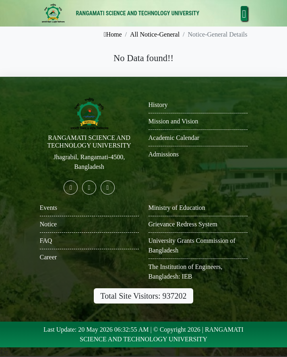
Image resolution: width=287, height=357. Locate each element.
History (158, 104)
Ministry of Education (177, 207)
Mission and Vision (173, 121)
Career (48, 257)
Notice (48, 224)
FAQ (46, 240)
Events (49, 207)
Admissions (164, 154)
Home (113, 34)
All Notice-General (155, 34)
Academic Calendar (174, 137)
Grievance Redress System (183, 224)
